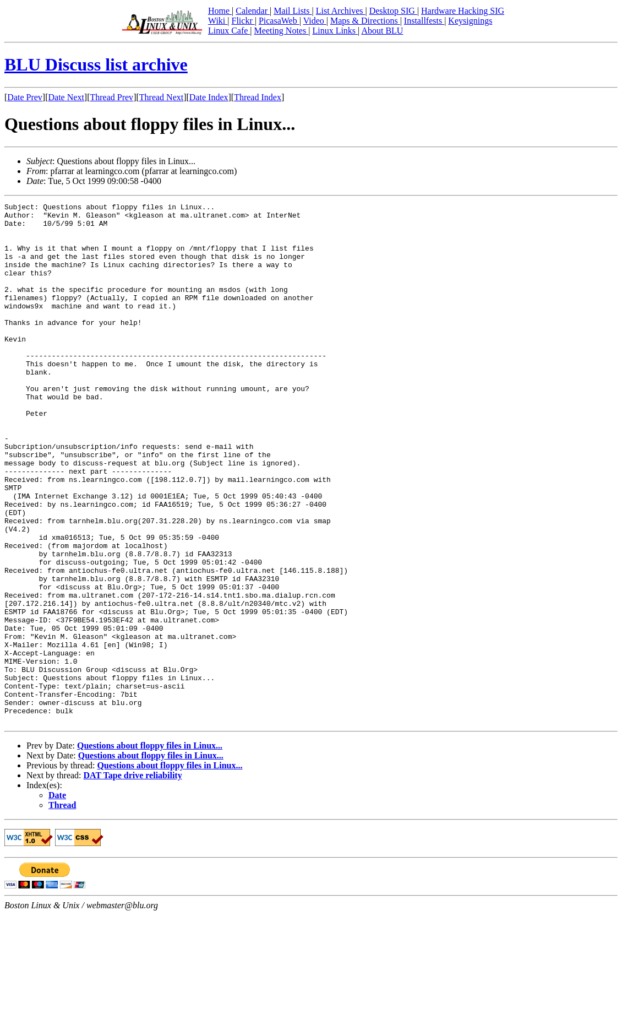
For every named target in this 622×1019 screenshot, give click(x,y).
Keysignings (470, 20)
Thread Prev (111, 97)
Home (220, 10)
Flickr (242, 20)
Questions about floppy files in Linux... (149, 849)
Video (314, 20)
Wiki (217, 20)
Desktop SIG (393, 10)
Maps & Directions (365, 20)
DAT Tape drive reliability (133, 879)
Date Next (66, 97)
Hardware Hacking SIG (462, 10)
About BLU (382, 30)
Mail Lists (293, 10)
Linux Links (335, 30)
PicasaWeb (279, 20)
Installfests (424, 20)
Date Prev (24, 97)
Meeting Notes (281, 30)
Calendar (253, 10)
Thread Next (161, 97)
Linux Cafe (229, 30)
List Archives (340, 10)
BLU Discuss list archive (96, 64)
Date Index (208, 97)
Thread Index (257, 97)
